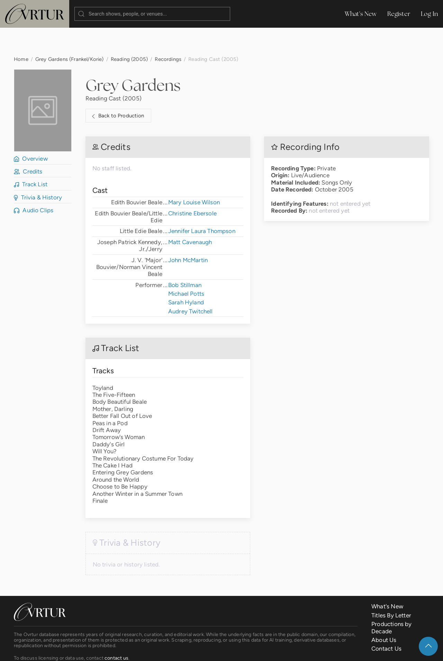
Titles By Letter (391, 587)
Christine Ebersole (192, 185)
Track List (30, 156)
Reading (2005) (129, 31)
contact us (116, 630)
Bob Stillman (184, 257)
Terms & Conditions (122, 650)
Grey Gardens (133, 57)
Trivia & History (38, 169)
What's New (361, 14)
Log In (429, 14)
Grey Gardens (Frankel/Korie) (69, 31)
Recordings (168, 31)
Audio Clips (33, 182)
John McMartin (188, 232)
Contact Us (386, 620)
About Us (383, 612)
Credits (28, 143)
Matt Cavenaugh (190, 214)
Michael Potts (186, 265)
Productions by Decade (391, 600)
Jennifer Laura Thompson (201, 203)
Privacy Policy (171, 650)
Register (398, 14)
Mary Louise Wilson (194, 174)
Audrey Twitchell (190, 283)
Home (21, 31)
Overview (31, 130)
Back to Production (117, 88)
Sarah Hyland (186, 274)
